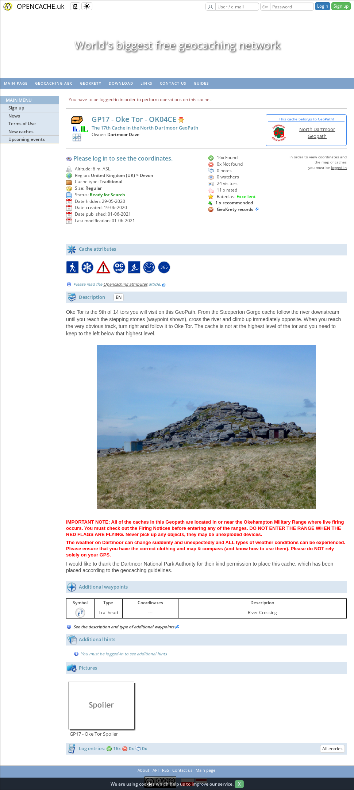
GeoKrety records (235, 209)
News (14, 116)
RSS (165, 770)
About (143, 770)
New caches (21, 131)
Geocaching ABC (54, 83)
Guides (201, 83)
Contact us (173, 83)
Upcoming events (26, 139)
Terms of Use (22, 123)
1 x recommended (230, 203)
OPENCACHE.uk (40, 6)
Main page (16, 83)
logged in (339, 167)
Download (121, 83)
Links (147, 83)
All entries (332, 748)
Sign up (341, 6)
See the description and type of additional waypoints (126, 626)
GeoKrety (90, 83)
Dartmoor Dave (123, 134)
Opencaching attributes (125, 284)
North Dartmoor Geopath (317, 132)
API (156, 770)
